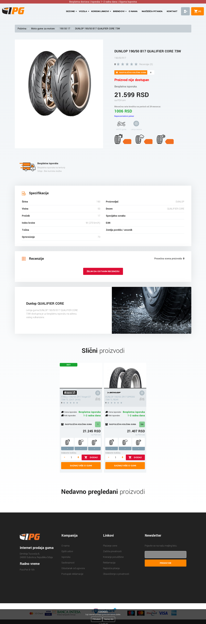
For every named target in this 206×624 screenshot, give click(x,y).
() (199, 11)
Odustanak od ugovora (73, 568)
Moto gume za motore (43, 28)
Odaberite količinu (68, 452)
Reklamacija (109, 562)
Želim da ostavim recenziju (103, 271)
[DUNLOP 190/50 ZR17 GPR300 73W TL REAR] (125, 375)
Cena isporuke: (70, 412)
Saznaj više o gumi (81, 465)
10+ (142, 424)
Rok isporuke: (70, 415)
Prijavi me (165, 563)
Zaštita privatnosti (112, 551)
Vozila (83, 11)
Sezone (70, 11)
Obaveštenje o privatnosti (116, 574)
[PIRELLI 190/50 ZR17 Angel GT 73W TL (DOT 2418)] (81, 375)
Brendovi (118, 11)
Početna (22, 28)
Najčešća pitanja (152, 11)
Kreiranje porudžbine (113, 557)
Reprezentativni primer (124, 116)
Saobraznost (68, 562)
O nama (133, 11)
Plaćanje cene (110, 545)
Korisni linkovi (100, 11)
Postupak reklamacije (72, 574)
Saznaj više (109, 619)
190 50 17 (65, 28)
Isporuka (65, 557)
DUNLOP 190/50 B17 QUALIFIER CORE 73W (97, 28)
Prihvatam (97, 619)
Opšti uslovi (67, 551)
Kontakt (172, 11)
